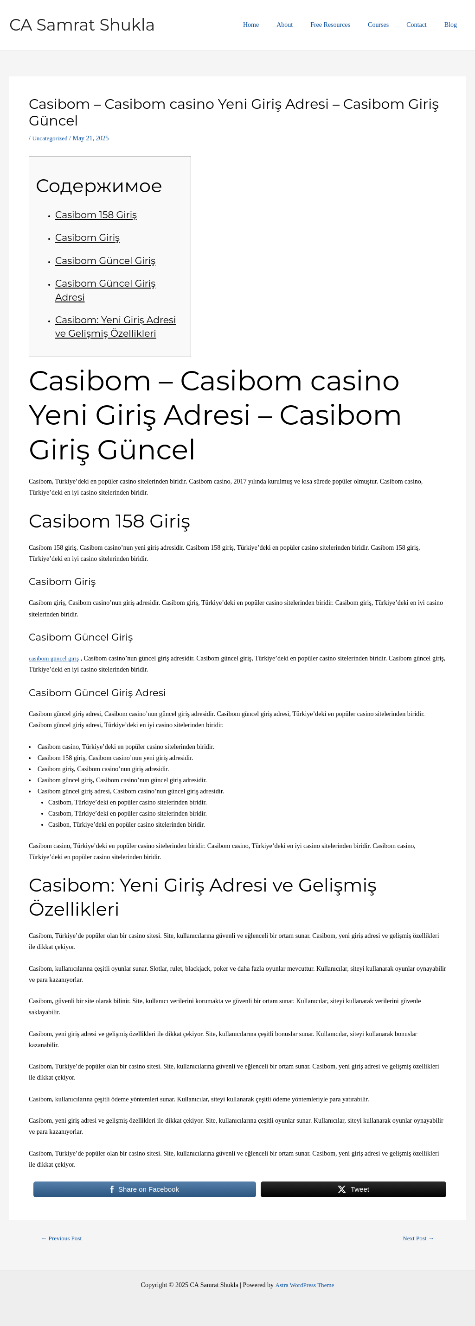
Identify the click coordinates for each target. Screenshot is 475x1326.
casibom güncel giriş (56, 658)
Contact (423, 24)
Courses (389, 24)
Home (276, 24)
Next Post (416, 1238)
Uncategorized (51, 138)
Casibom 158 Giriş (97, 214)
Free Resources (346, 24)
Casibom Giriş (88, 237)
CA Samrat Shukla (82, 25)
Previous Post (63, 1238)
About (305, 24)
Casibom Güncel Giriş (107, 260)
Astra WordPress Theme (304, 1285)
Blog (453, 24)
